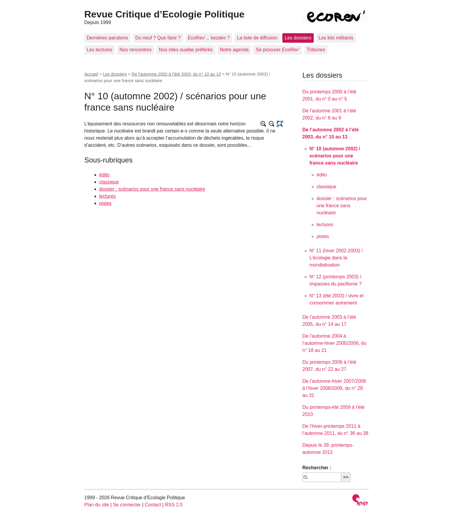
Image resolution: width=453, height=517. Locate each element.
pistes (105, 203)
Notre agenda (234, 49)
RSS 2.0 (174, 504)
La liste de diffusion (257, 37)
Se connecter (127, 504)
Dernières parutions (107, 37)
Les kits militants (335, 37)
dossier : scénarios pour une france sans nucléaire (152, 189)
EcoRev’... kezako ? (209, 37)
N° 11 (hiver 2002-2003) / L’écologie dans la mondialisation (336, 257)
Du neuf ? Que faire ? (158, 37)
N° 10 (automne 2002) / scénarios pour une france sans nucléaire (335, 155)
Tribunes (316, 49)
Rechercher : (317, 467)
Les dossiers (298, 37)
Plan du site (96, 504)
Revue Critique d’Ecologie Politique (164, 14)
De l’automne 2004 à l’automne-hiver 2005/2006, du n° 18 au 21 (334, 343)
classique (109, 181)
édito (104, 174)
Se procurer (278, 49)
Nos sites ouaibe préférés (185, 49)
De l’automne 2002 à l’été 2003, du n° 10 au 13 (176, 74)
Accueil (91, 74)
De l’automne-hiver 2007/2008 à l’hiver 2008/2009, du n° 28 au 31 (334, 388)
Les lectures (99, 49)
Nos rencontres (135, 49)
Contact (153, 504)
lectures (107, 196)
